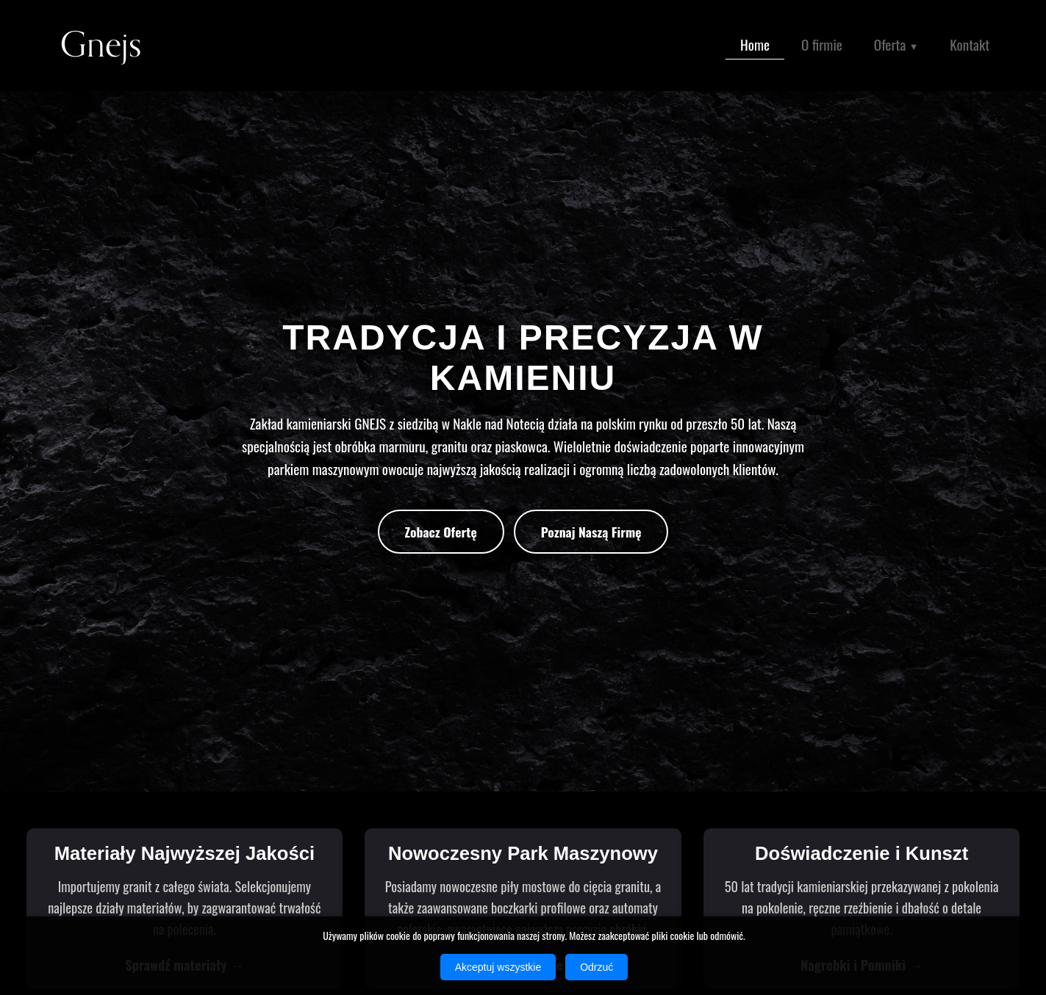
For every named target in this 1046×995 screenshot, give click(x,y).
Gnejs (100, 45)
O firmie (821, 44)
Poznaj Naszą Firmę (591, 531)
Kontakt (969, 44)
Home (755, 44)
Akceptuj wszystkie (498, 967)
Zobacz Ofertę (441, 531)
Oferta (896, 46)
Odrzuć (596, 967)
